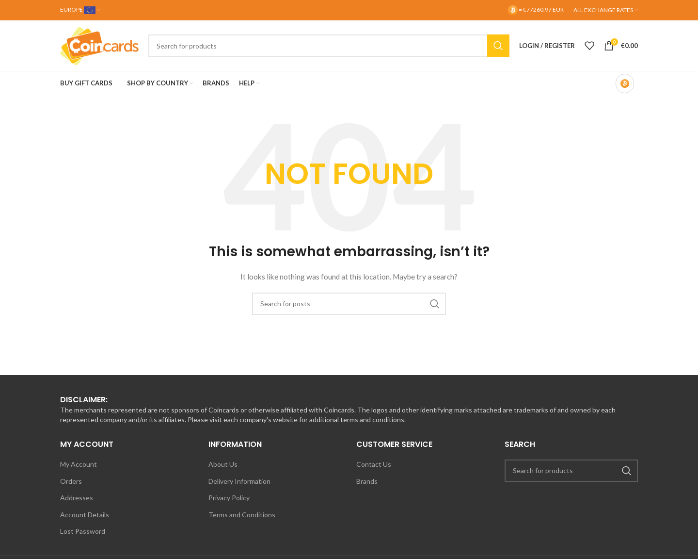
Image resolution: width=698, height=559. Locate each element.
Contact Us (373, 464)
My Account (78, 464)
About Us (223, 464)
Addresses (76, 497)
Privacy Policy (229, 497)
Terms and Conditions (241, 514)
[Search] (328, 45)
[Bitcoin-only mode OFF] (625, 83)
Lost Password (82, 531)
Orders (71, 481)
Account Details (84, 514)
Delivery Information (239, 481)
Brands (367, 481)
